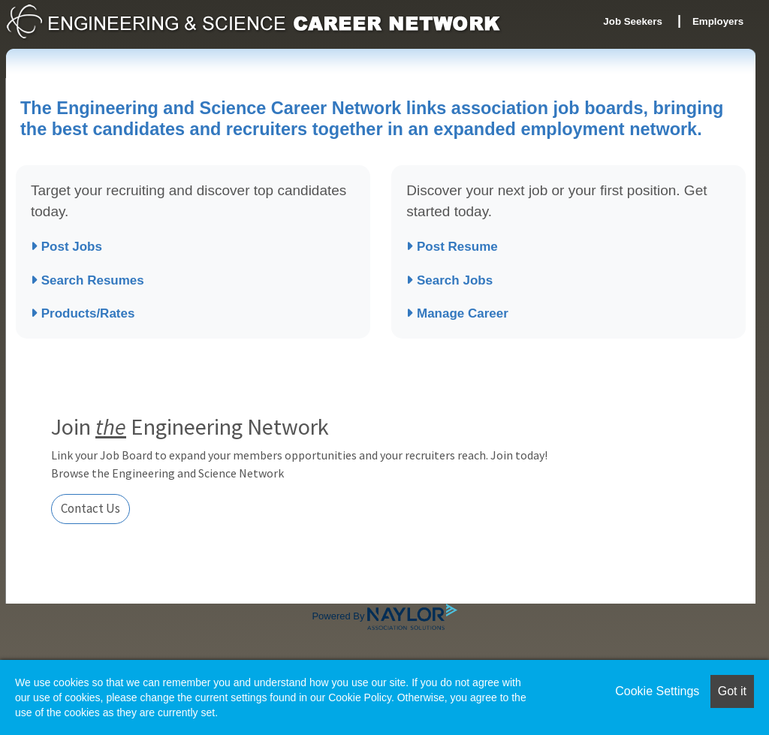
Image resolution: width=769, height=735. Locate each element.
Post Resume (451, 246)
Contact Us (90, 508)
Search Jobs (449, 280)
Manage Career (457, 313)
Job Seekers (632, 21)
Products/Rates (82, 313)
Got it (732, 691)
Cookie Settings (657, 691)
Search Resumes (87, 280)
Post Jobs (66, 246)
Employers (717, 21)
